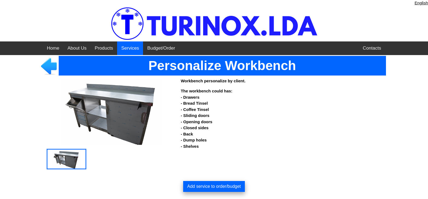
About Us (77, 48)
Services (130, 48)
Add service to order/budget (214, 186)
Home (53, 48)
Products (104, 48)
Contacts (372, 48)
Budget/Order (161, 48)
